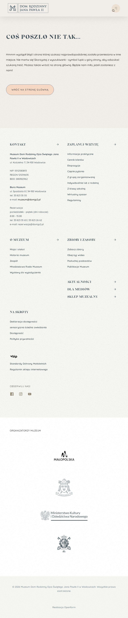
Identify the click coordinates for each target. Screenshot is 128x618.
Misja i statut (17, 249)
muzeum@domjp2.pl (29, 199)
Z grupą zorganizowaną (81, 177)
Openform (70, 607)
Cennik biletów (75, 159)
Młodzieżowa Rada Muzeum (26, 266)
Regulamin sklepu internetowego (29, 369)
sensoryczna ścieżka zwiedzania (28, 327)
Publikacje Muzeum (78, 266)
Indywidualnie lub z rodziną (83, 182)
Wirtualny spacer (77, 194)
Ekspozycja (73, 165)
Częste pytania (75, 171)
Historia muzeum (19, 255)
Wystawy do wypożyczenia (25, 272)
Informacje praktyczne (80, 154)
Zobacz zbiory (75, 249)
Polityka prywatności (22, 338)
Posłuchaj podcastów (79, 260)
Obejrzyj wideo (76, 255)
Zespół (14, 260)
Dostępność (16, 333)
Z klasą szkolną (76, 188)
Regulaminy (74, 200)
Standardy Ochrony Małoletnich (28, 363)
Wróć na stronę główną (30, 89)
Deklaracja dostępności (23, 321)
